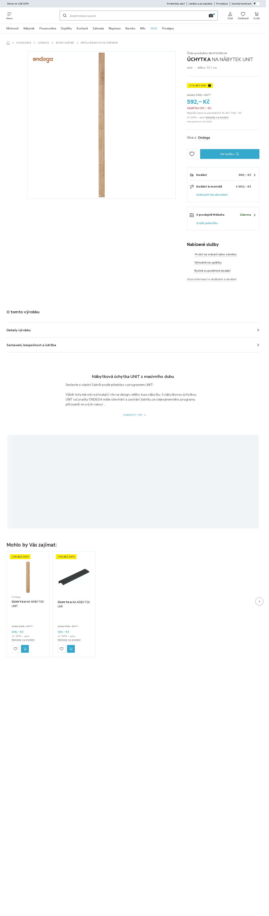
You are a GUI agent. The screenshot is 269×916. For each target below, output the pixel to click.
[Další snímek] (259, 601)
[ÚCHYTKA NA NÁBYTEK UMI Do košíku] (71, 649)
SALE (153, 28)
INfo (143, 28)
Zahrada (98, 28)
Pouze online (47, 28)
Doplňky (66, 28)
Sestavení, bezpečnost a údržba (31, 345)
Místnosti (12, 28)
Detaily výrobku (19, 330)
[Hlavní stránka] (8, 43)
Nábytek (29, 28)
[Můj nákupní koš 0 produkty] (256, 15)
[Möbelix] (36, 15)
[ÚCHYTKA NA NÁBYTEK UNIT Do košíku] (229, 154)
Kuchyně (82, 28)
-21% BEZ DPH (197, 85)
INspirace (115, 28)
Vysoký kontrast (246, 3)
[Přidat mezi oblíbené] (192, 154)
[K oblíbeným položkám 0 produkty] (243, 15)
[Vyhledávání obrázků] (211, 15)
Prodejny (168, 28)
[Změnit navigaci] (9, 15)
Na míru (130, 28)
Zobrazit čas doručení (212, 194)
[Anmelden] (230, 15)
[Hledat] (65, 15)
